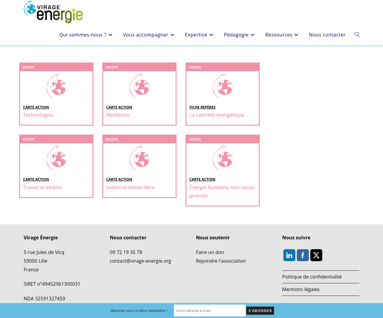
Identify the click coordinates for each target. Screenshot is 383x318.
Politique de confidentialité (312, 276)
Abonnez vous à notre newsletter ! (139, 310)
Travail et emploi (42, 187)
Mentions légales (301, 289)
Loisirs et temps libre (130, 187)
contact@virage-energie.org (140, 261)
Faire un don (210, 252)
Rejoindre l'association (221, 261)
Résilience (117, 115)
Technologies (38, 115)
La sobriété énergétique (216, 115)
